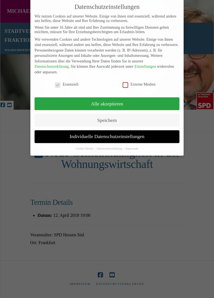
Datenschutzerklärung (52, 62)
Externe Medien (139, 80)
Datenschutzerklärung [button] (109, 144)
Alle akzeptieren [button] (107, 99)
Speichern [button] (107, 115)
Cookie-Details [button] (85, 144)
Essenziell (67, 80)
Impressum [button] (131, 144)
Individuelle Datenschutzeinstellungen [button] (107, 132)
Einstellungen (145, 62)
